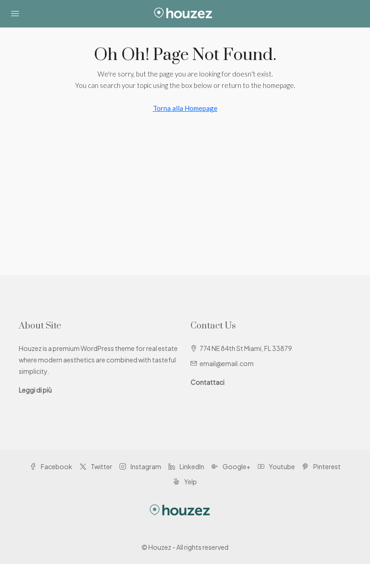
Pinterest (321, 466)
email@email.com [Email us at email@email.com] (227, 363)
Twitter (96, 466)
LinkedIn (186, 466)
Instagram (140, 466)
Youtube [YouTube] (276, 466)
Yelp (185, 481)
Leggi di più (35, 390)
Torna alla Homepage (185, 108)
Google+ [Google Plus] (231, 466)
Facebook (51, 466)
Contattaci (207, 382)
